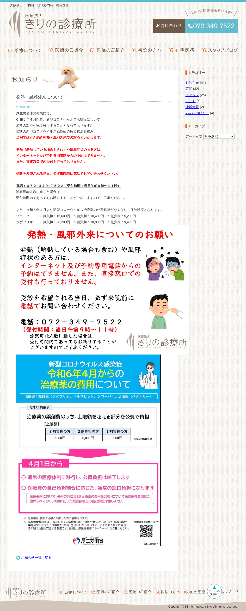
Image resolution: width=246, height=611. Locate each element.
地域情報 (192, 107)
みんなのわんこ (197, 113)
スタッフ (192, 95)
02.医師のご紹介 (66, 50)
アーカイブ (193, 136)
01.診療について (25, 50)
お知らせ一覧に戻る (36, 557)
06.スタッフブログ (219, 50)
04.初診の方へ (146, 50)
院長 (188, 89)
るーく (190, 101)
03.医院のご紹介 (107, 50)
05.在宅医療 (181, 50)
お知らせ (192, 83)
